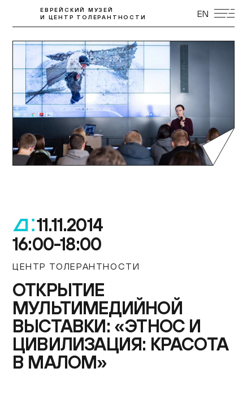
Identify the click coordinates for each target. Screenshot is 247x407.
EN (203, 13)
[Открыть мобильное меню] (224, 13)
